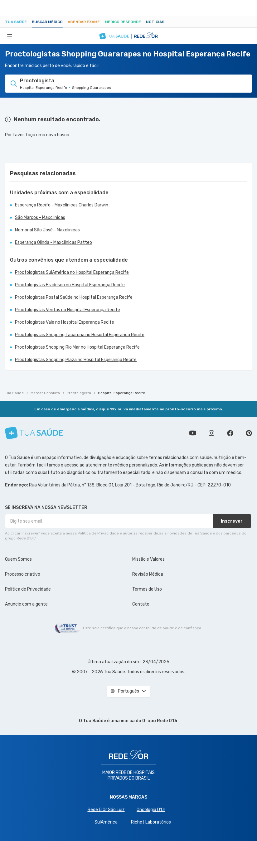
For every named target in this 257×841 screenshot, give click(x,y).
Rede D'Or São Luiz (106, 809)
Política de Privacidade (28, 589)
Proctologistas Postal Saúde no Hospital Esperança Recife (74, 297)
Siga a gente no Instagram (211, 433)
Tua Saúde (16, 22)
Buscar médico (47, 22)
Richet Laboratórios (151, 822)
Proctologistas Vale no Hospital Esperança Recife (64, 322)
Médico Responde (123, 22)
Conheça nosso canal (193, 433)
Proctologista (79, 393)
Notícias (155, 22)
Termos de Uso (147, 589)
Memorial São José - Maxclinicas (47, 230)
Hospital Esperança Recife (121, 393)
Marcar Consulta (45, 393)
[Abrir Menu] (9, 36)
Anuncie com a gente (26, 604)
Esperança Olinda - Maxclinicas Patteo (53, 242)
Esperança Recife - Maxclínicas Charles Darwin (61, 205)
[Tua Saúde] (34, 433)
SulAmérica (106, 822)
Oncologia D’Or (151, 809)
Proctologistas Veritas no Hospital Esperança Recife (67, 309)
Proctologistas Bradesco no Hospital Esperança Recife (70, 285)
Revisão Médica (147, 574)
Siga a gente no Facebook (230, 433)
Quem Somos (18, 559)
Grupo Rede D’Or (160, 720)
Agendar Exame (84, 22)
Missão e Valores (148, 559)
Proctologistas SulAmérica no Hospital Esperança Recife (72, 272)
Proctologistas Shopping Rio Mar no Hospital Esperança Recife (77, 347)
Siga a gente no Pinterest (249, 433)
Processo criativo (22, 574)
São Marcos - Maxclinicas (40, 217)
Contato (140, 604)
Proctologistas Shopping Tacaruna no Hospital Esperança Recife (79, 334)
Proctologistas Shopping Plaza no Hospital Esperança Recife (76, 359)
